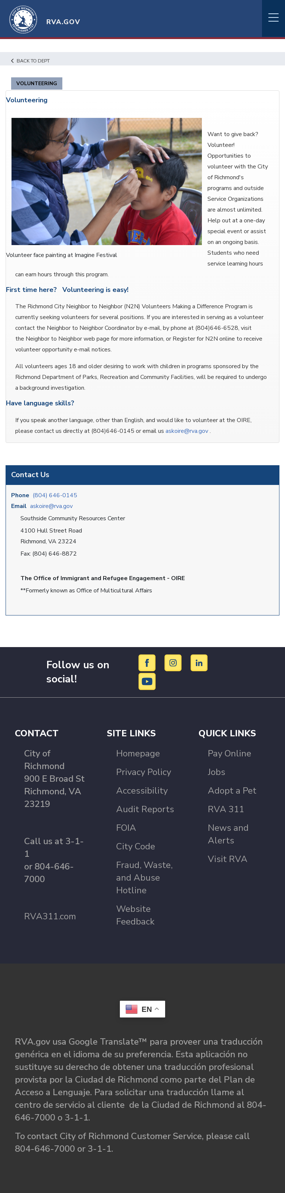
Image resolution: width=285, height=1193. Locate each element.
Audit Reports (145, 809)
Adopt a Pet (232, 791)
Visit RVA (228, 859)
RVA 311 (226, 809)
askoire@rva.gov (51, 506)
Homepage (138, 753)
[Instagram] (174, 662)
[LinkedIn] (199, 662)
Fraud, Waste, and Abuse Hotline (144, 877)
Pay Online (229, 753)
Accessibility (142, 791)
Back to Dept (30, 61)
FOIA (126, 828)
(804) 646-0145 (55, 495)
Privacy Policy (143, 772)
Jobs (216, 772)
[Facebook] (148, 662)
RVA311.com (50, 916)
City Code (135, 846)
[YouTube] (147, 680)
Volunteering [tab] (36, 83)
